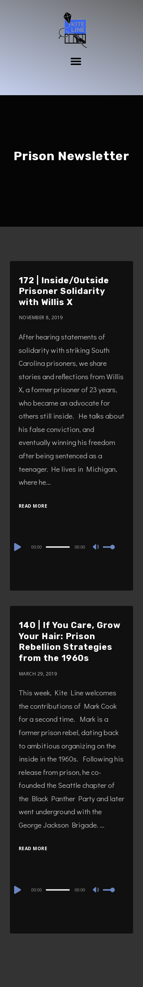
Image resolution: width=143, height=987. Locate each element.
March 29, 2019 (38, 673)
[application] (71, 546)
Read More (33, 506)
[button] (75, 61)
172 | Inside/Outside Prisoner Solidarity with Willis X (64, 291)
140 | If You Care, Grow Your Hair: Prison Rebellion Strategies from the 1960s (70, 641)
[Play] (17, 547)
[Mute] (97, 547)
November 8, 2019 (41, 317)
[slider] (57, 547)
